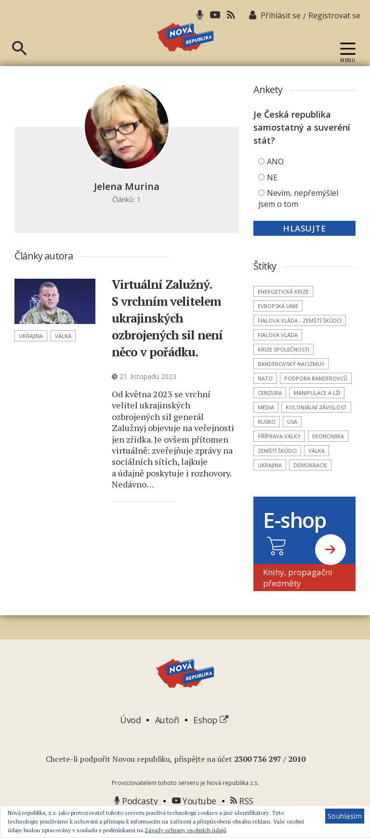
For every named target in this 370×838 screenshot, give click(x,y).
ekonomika (328, 454)
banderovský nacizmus (291, 381)
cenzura (270, 410)
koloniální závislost (316, 425)
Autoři (167, 737)
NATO (265, 396)
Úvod (130, 737)
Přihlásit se (281, 15)
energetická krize (283, 309)
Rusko (267, 439)
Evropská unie (278, 323)
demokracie (310, 483)
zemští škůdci (277, 468)
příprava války (279, 454)
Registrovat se (334, 15)
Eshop (210, 737)
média (266, 425)
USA (292, 439)
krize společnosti (283, 367)
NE (272, 195)
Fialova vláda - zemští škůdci (300, 338)
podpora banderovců (315, 396)
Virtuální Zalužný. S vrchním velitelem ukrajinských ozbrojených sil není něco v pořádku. (174, 335)
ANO (275, 179)
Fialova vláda (278, 352)
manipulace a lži (316, 410)
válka (63, 353)
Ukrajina (31, 353)
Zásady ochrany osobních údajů (185, 830)
